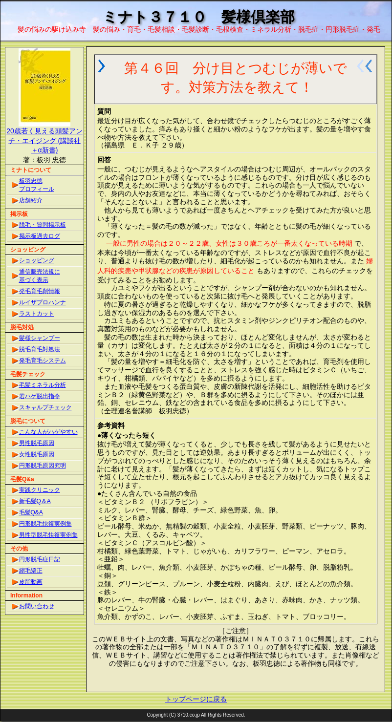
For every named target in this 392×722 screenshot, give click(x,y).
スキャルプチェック (45, 407)
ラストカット (36, 313)
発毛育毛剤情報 (39, 291)
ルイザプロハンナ (42, 302)
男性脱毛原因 (36, 443)
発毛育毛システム (42, 360)
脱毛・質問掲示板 (42, 224)
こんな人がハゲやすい (48, 431)
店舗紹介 (31, 200)
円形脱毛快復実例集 (45, 523)
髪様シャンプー (39, 338)
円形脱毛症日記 (39, 559)
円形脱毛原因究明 (42, 465)
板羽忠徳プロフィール (36, 184)
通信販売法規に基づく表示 (39, 275)
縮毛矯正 (31, 570)
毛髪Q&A (31, 512)
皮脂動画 (31, 581)
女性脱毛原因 (36, 454)
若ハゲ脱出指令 (39, 396)
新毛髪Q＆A (35, 501)
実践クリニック (39, 490)
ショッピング (36, 260)
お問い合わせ (36, 606)
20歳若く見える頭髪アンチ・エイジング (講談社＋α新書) (44, 140)
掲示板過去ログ (39, 236)
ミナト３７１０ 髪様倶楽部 (199, 17)
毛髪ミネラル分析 (42, 385)
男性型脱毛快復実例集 (48, 534)
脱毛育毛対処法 (39, 349)
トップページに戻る (196, 699)
